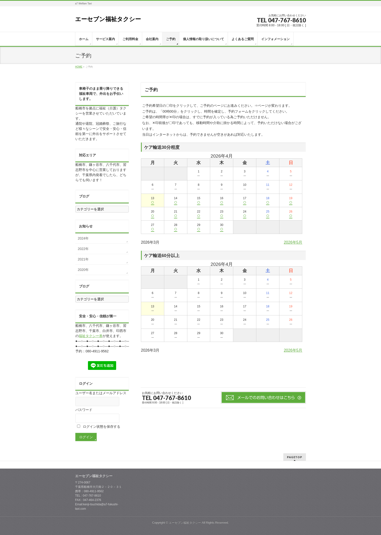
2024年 (83, 238)
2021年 (83, 259)
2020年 (83, 270)
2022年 (83, 249)
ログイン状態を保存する (98, 426)
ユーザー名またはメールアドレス (100, 393)
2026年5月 (293, 242)
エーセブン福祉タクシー (108, 19)
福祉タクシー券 (91, 336)
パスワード (83, 410)
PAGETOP (294, 457)
